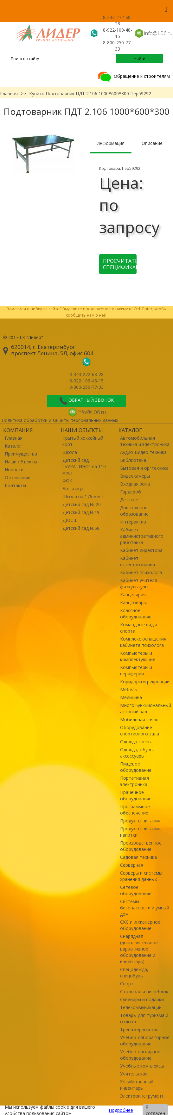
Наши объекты (21, 462)
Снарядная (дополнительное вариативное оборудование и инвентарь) (139, 948)
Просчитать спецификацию (120, 264)
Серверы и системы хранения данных (141, 876)
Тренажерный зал (139, 1029)
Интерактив (133, 522)
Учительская (134, 1074)
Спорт (126, 984)
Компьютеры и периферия (136, 670)
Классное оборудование (135, 613)
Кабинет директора (141, 550)
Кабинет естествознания (137, 561)
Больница (72, 489)
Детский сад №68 (80, 528)
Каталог (13, 446)
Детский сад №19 (80, 512)
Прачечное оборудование (135, 795)
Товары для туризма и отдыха (144, 1018)
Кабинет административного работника (141, 536)
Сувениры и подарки (142, 999)
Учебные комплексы (142, 1066)
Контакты (15, 485)
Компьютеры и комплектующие (137, 656)
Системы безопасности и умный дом (144, 907)
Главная (9, 93)
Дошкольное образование (134, 511)
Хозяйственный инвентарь (136, 1085)
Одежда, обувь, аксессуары (137, 752)
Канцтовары (133, 602)
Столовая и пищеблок (144, 991)
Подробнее (121, 1110)
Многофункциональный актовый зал (145, 708)
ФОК (67, 481)
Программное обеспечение (135, 809)
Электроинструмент (141, 1096)
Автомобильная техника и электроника (145, 441)
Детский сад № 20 (81, 504)
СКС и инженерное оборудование (140, 925)
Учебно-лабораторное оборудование (145, 1040)
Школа (69, 452)
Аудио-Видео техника (143, 452)
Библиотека (133, 460)
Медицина (131, 697)
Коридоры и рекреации (145, 681)
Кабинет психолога (141, 572)
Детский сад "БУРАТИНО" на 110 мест (84, 466)
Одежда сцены (135, 742)
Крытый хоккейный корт (82, 441)
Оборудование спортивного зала (139, 730)
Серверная (131, 865)
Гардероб (130, 492)
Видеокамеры (135, 476)
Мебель (128, 689)
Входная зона (135, 484)
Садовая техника (138, 857)
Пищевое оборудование (135, 767)
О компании (17, 477)
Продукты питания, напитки (141, 832)
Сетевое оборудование (135, 890)
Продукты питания (140, 821)
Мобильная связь (139, 719)
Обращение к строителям (133, 76)
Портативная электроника (134, 781)
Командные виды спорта (138, 628)
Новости (14, 470)
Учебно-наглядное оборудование (140, 1055)
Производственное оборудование (141, 846)
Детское (129, 500)
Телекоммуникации (141, 1007)
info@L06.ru (158, 33)
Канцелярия (133, 595)
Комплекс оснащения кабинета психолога (143, 642)
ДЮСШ (70, 520)
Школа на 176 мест (83, 496)
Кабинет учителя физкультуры (138, 583)
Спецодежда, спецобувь (134, 972)
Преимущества (21, 454)
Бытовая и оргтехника (144, 468)
